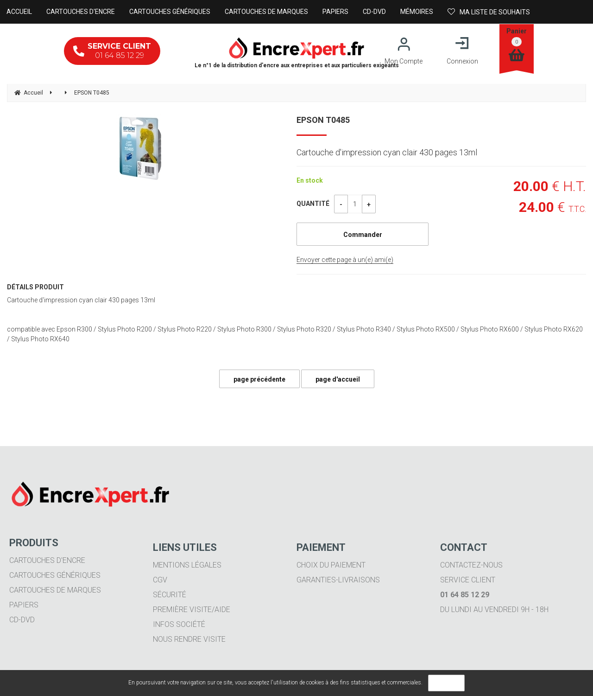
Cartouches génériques (55, 575)
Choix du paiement (331, 565)
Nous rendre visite (189, 639)
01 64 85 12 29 (112, 51)
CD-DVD (22, 619)
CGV (160, 579)
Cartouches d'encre (47, 560)
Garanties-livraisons (338, 579)
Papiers (23, 604)
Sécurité (169, 594)
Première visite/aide (191, 609)
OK (446, 683)
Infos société (179, 624)
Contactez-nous (471, 565)
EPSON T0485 (323, 120)
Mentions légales (187, 565)
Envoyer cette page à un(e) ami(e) (344, 259)
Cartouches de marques (55, 590)
